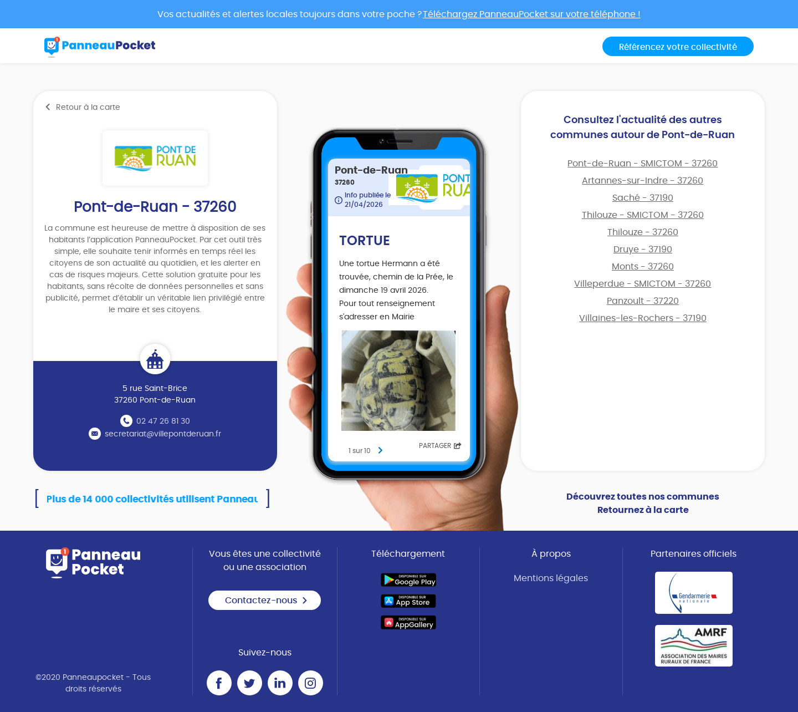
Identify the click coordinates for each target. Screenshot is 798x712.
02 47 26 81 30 (163, 421)
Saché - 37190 (642, 198)
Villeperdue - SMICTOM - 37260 (642, 283)
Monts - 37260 (643, 266)
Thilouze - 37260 (642, 232)
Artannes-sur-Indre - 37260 (642, 180)
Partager (440, 446)
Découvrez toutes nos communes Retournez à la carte (642, 503)
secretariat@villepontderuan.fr (163, 434)
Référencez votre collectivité (678, 47)
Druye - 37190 (642, 249)
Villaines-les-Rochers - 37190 (643, 318)
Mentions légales (551, 578)
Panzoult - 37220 (643, 301)
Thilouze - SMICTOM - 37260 (643, 215)
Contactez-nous (266, 600)
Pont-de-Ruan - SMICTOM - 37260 (642, 163)
